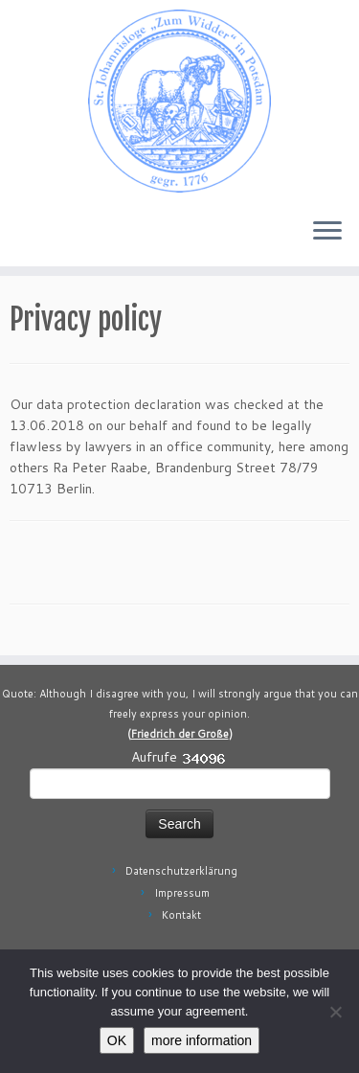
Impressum (182, 893)
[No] (335, 1011)
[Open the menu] (327, 231)
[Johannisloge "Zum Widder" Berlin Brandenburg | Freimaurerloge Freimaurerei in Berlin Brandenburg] (179, 101)
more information (201, 1040)
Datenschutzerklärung (181, 871)
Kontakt (181, 915)
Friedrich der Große (180, 734)
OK (116, 1040)
